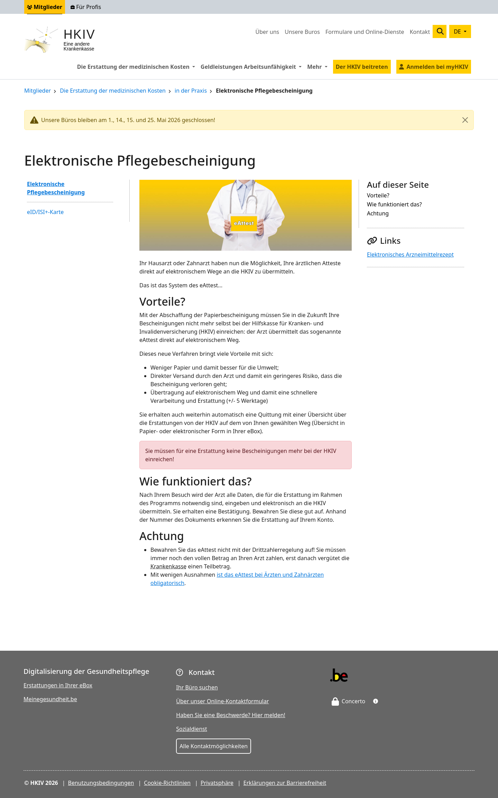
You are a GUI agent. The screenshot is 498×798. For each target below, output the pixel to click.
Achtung (378, 214)
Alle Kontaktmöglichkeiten (213, 746)
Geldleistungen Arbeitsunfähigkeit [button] (252, 66)
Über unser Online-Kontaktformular (222, 701)
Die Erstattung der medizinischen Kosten (113, 91)
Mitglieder (44, 7)
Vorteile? (378, 196)
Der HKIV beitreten (362, 67)
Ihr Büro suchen (197, 687)
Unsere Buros (302, 32)
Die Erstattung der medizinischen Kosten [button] (137, 66)
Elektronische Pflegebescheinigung (56, 188)
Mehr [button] (318, 66)
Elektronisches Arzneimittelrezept (410, 254)
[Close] (465, 120)
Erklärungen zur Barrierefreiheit (284, 783)
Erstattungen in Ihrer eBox (58, 685)
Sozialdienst (191, 729)
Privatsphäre (217, 783)
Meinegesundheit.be (50, 699)
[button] (375, 701)
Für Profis (86, 7)
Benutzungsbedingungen (101, 783)
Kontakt (420, 32)
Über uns (267, 32)
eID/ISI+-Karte (45, 212)
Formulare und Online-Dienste (364, 32)
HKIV (79, 34)
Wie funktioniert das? (394, 205)
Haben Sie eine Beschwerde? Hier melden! (230, 715)
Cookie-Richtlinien (167, 783)
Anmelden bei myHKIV (437, 67)
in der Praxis (191, 91)
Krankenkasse (168, 566)
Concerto (349, 701)
